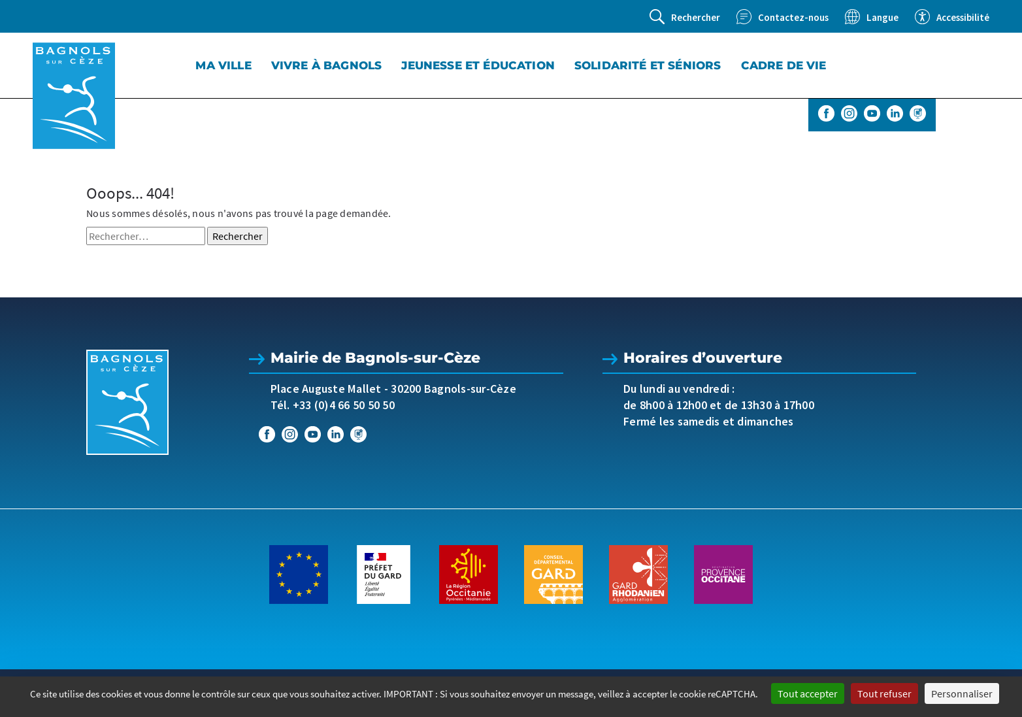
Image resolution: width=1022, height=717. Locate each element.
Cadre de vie (784, 65)
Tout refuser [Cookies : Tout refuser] (884, 693)
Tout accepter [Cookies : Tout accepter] (808, 693)
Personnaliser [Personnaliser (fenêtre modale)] (962, 693)
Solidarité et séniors (647, 65)
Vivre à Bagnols (326, 65)
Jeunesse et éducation (478, 65)
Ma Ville (223, 65)
